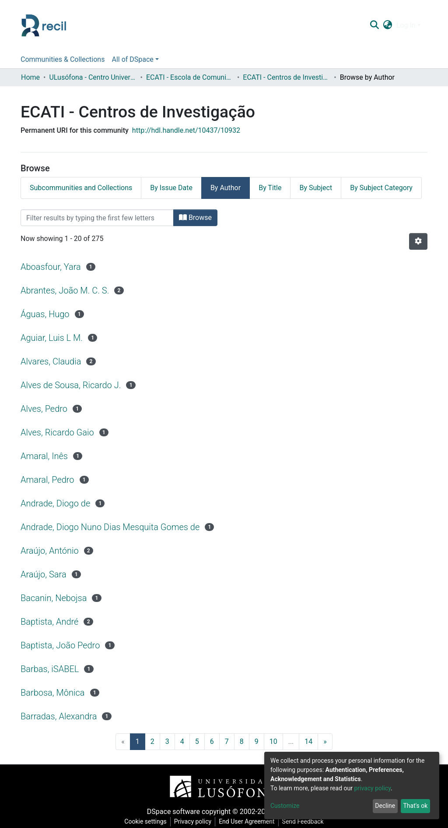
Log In (406, 25)
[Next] (325, 741)
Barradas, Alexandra (59, 716)
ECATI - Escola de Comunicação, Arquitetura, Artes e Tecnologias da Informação (190, 77)
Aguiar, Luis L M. (52, 338)
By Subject (315, 188)
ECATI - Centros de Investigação (286, 77)
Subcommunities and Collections (81, 188)
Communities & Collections (63, 59)
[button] (387, 25)
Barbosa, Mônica (53, 692)
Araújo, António (50, 550)
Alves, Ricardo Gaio (57, 432)
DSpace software (173, 811)
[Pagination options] (418, 241)
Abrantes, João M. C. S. (65, 290)
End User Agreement (246, 821)
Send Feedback (303, 821)
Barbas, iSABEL (50, 669)
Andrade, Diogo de (55, 503)
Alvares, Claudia (51, 361)
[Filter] (97, 217)
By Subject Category (381, 188)
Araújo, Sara (43, 574)
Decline (385, 805)
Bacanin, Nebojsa (54, 598)
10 (273, 741)
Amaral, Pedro (47, 479)
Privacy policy (192, 821)
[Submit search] (374, 25)
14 (308, 741)
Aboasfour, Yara (51, 267)
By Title (270, 188)
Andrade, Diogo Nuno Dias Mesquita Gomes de (110, 527)
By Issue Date (171, 188)
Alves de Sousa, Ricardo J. (71, 385)
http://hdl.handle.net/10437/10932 (186, 130)
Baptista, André (49, 621)
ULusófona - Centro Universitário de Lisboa (92, 77)
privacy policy (372, 788)
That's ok (415, 805)
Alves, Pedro (44, 408)
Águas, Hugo (45, 314)
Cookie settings (145, 821)
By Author (225, 188)
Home (30, 77)
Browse (195, 217)
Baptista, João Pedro (60, 645)
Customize (284, 805)
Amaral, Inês (44, 456)
